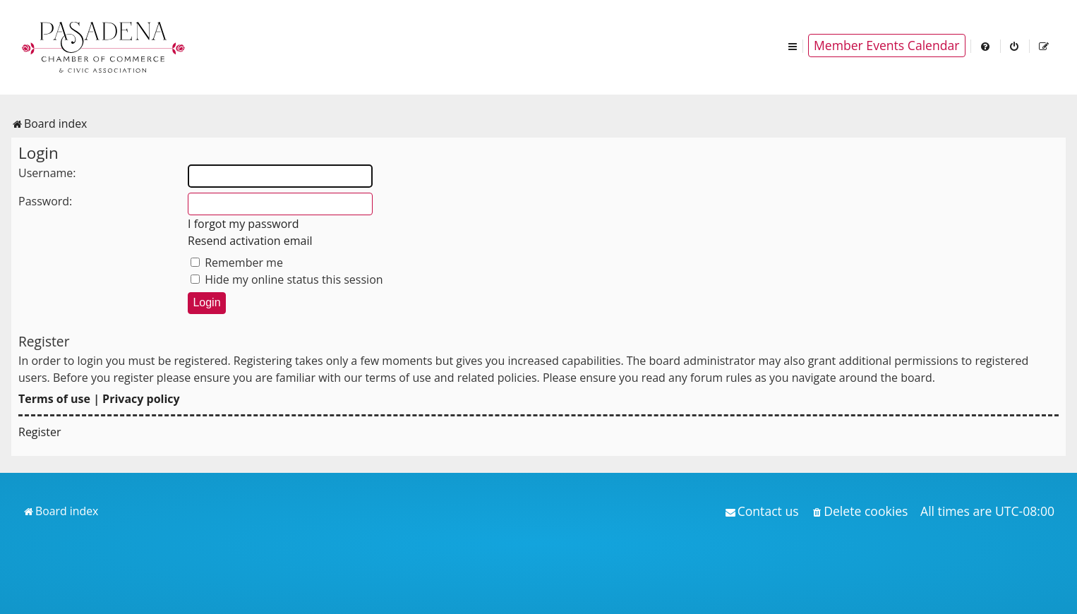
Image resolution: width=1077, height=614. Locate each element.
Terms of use (54, 399)
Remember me (237, 262)
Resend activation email (250, 240)
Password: (45, 201)
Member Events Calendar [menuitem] (887, 45)
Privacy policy (141, 399)
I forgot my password (243, 223)
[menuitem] (986, 45)
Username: (47, 173)
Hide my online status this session (287, 279)
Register (39, 432)
